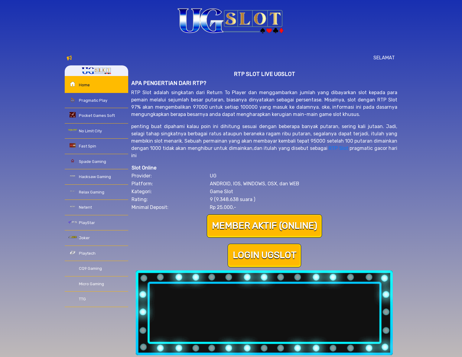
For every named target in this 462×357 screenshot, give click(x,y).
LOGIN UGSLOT (264, 255)
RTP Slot (338, 148)
